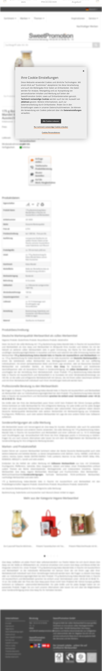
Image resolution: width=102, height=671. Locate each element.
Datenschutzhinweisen (60, 107)
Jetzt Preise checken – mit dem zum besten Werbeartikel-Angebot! (51, 3)
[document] (51, 103)
